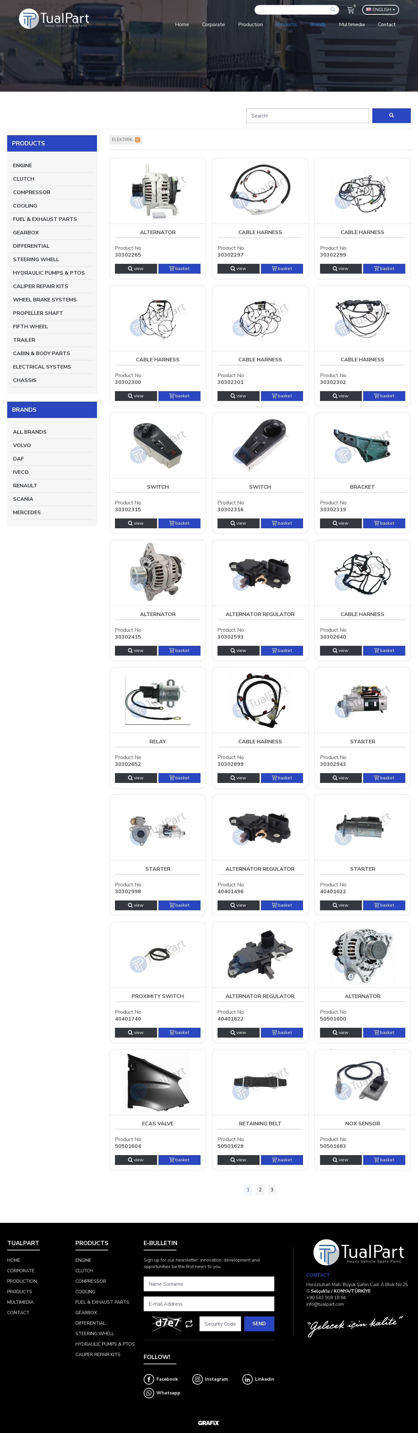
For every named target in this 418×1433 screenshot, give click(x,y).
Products (286, 24)
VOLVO (22, 445)
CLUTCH (23, 179)
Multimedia (352, 24)
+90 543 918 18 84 (326, 1298)
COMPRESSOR (31, 192)
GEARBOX (26, 232)
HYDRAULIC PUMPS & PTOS (49, 273)
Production (250, 24)
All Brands (30, 432)
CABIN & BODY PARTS (41, 353)
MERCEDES (27, 512)
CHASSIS (25, 380)
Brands (318, 24)
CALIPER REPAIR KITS (40, 286)
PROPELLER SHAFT (38, 313)
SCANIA (23, 499)
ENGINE (22, 165)
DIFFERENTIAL (31, 246)
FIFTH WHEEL (30, 326)
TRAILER (24, 340)
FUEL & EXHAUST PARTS (45, 219)
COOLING (25, 205)
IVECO (21, 472)
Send (259, 1323)
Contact (387, 24)
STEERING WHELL (36, 259)
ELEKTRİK (126, 139)
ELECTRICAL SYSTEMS (42, 367)
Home (182, 24)
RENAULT (25, 485)
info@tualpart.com (325, 1304)
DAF (18, 459)
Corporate (213, 24)
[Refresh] (189, 1323)
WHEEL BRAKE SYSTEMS (45, 299)
